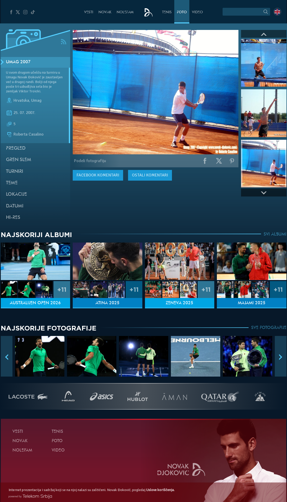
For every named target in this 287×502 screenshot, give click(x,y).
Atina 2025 (107, 303)
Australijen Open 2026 (35, 303)
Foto (182, 12)
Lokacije (16, 194)
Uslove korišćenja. (160, 490)
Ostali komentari (150, 175)
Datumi (14, 206)
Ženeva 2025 (179, 303)
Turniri (14, 171)
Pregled (15, 148)
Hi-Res (13, 217)
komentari (98, 175)
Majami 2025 (251, 303)
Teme (12, 183)
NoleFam (125, 12)
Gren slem (18, 159)
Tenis (167, 12)
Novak (104, 12)
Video (197, 12)
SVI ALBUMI (275, 234)
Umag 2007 (18, 62)
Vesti (88, 12)
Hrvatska (21, 100)
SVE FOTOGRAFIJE (268, 328)
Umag (36, 100)
